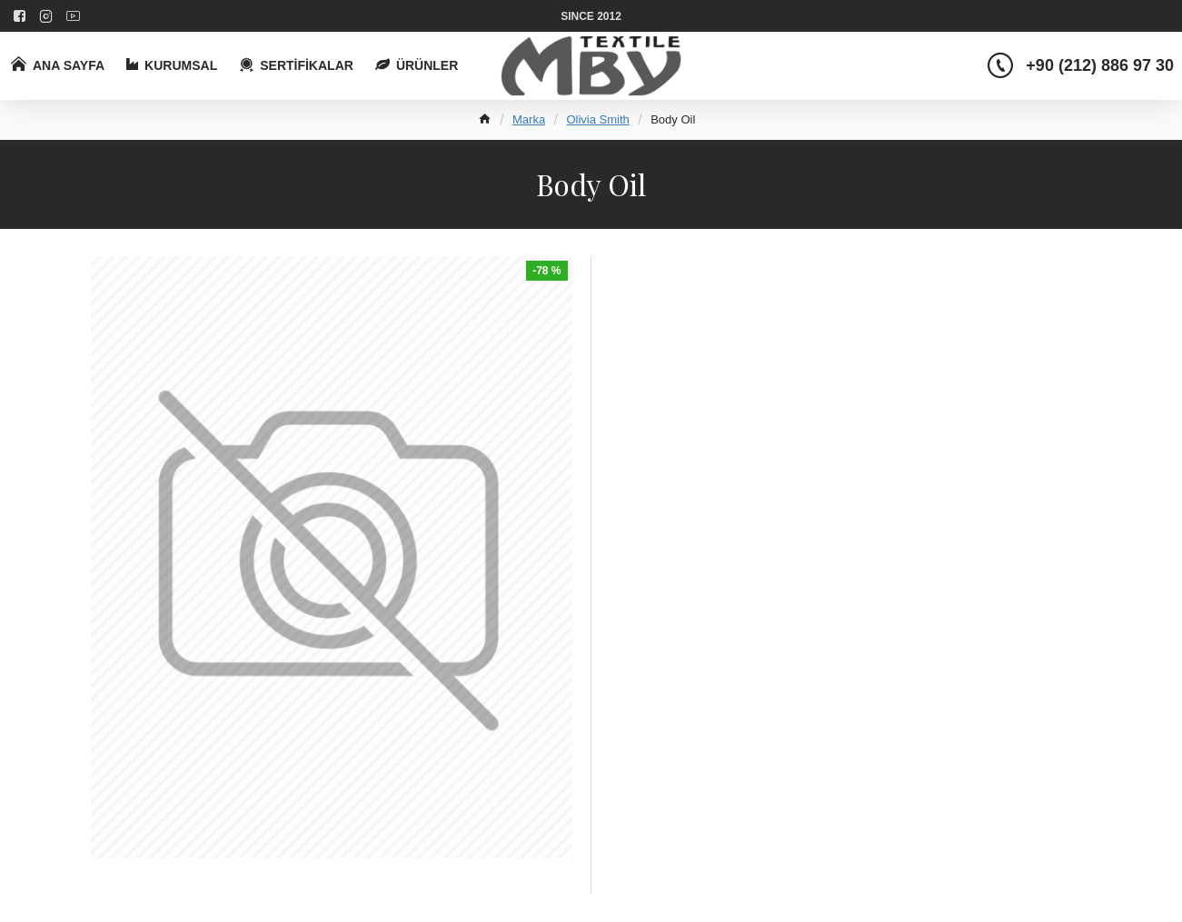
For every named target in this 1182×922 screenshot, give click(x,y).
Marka (528, 119)
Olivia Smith (597, 119)
